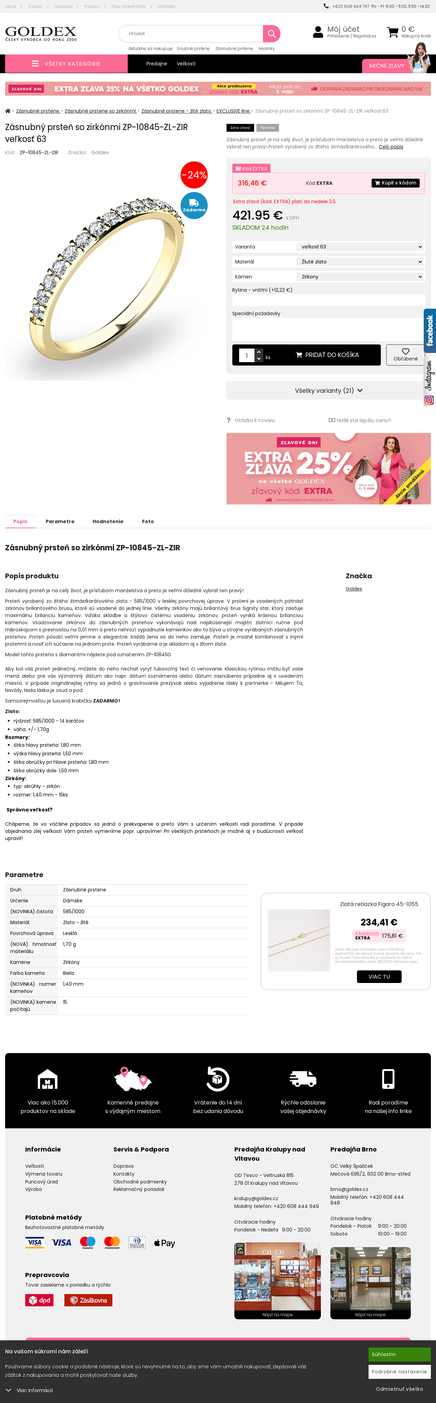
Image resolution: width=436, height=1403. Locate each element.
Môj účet (343, 29)
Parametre (61, 521)
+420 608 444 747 (346, 6)
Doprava (63, 6)
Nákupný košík (416, 36)
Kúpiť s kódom (395, 183)
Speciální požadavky (256, 313)
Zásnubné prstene (234, 48)
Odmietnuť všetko (399, 1389)
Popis (21, 521)
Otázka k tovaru (251, 420)
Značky (35, 6)
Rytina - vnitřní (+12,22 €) (262, 290)
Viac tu (379, 976)
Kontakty (166, 6)
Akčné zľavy (393, 66)
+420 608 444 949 (296, 1206)
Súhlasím (384, 1354)
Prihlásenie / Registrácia (351, 36)
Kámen (243, 276)
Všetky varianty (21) (329, 390)
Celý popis (391, 146)
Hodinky (267, 48)
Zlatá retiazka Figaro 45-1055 (379, 904)
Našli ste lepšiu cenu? (360, 420)
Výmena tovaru (43, 1173)
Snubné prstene (193, 48)
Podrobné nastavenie (399, 1371)
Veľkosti (186, 63)
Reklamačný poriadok (139, 1189)
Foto (152, 521)
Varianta (245, 246)
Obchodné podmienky (140, 1181)
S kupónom (367, 933)
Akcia (10, 6)
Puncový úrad (41, 1181)
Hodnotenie (111, 521)
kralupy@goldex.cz (256, 1198)
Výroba (91, 6)
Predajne (156, 63)
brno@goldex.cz (349, 1189)
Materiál (244, 261)
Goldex (100, 152)
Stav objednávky (128, 6)
